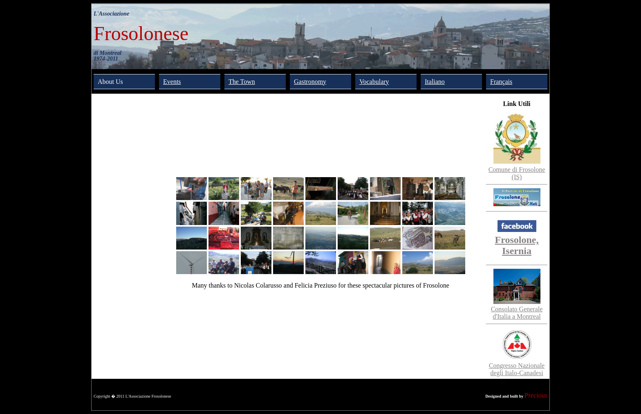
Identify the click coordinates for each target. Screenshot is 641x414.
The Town (242, 81)
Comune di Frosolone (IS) (517, 169)
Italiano (435, 81)
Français (501, 81)
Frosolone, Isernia (517, 239)
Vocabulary (374, 81)
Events (172, 81)
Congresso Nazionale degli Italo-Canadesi (517, 365)
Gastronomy (310, 81)
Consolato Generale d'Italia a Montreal (517, 309)
